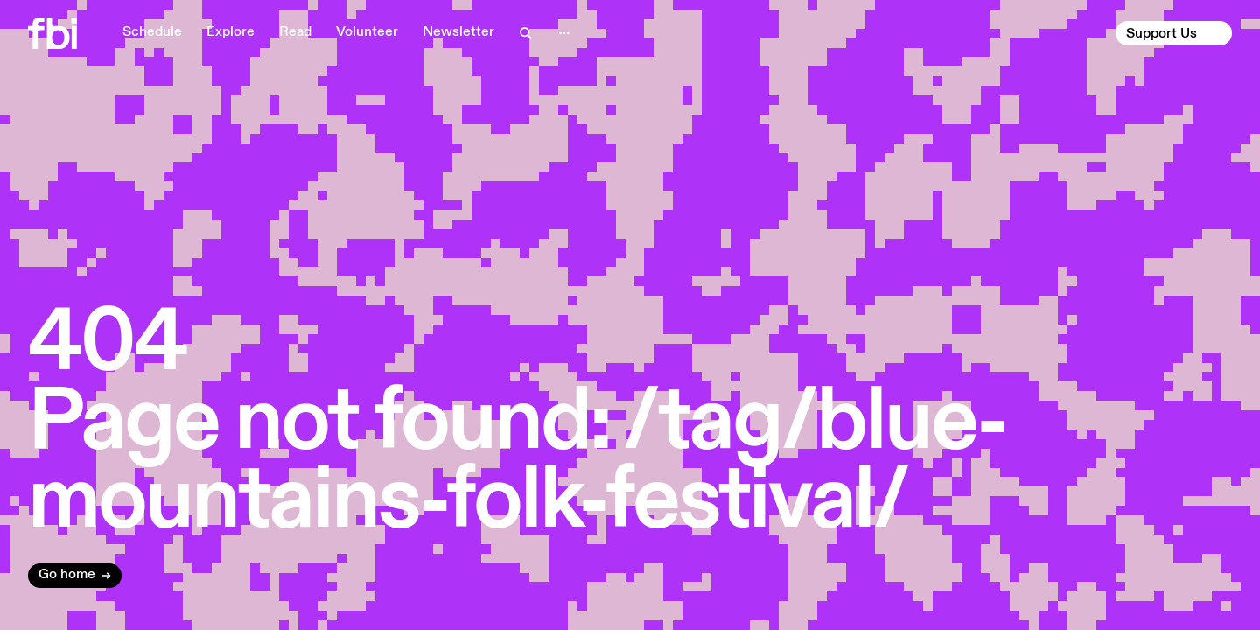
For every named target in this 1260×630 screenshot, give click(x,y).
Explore (230, 32)
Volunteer (367, 32)
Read (295, 32)
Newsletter (458, 32)
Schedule (152, 32)
